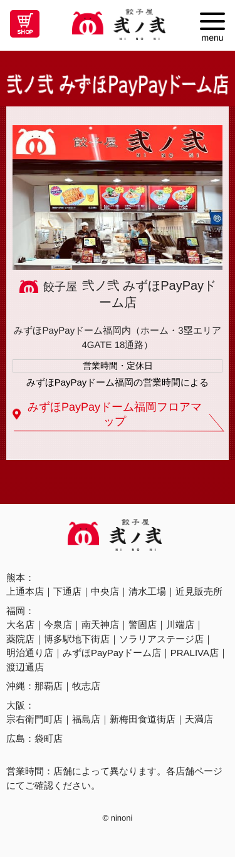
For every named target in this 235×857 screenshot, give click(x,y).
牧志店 (86, 685)
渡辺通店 (25, 667)
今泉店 (58, 624)
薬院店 (20, 639)
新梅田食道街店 (142, 719)
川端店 (180, 624)
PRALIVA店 (194, 652)
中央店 (105, 591)
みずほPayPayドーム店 (112, 652)
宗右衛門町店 (34, 719)
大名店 (20, 624)
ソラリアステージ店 (161, 639)
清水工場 (147, 591)
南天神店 (100, 624)
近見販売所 (198, 591)
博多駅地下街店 (77, 639)
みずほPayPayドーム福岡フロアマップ (115, 414)
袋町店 (48, 738)
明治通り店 (29, 652)
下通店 (67, 591)
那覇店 (48, 685)
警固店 (142, 624)
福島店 (86, 719)
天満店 (199, 719)
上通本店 (25, 591)
